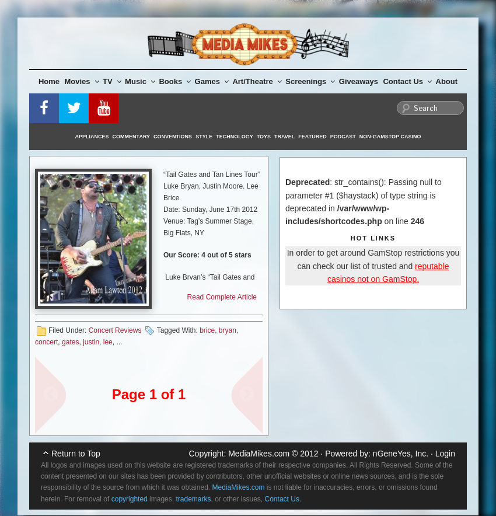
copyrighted (129, 499)
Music (140, 81)
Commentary (132, 137)
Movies (82, 81)
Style (203, 137)
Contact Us (407, 81)
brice (207, 330)
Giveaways (358, 81)
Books (175, 81)
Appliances (92, 137)
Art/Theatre (256, 81)
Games (212, 81)
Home (49, 81)
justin (91, 342)
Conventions (172, 137)
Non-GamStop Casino (390, 137)
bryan (227, 330)
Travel (284, 137)
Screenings (310, 81)
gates (70, 342)
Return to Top (75, 453)
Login (445, 453)
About (447, 81)
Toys (264, 137)
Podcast (343, 137)
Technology (234, 137)
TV (112, 81)
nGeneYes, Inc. (400, 453)
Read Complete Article (222, 297)
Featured (312, 137)
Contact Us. (283, 499)
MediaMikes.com (258, 453)
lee (108, 342)
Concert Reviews (115, 330)
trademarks (193, 499)
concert (46, 342)
